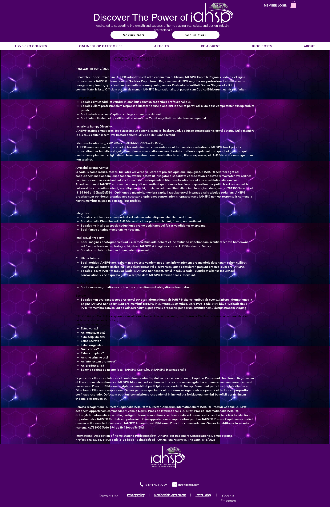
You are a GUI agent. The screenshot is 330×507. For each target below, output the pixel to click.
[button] (293, 4)
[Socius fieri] (134, 35)
